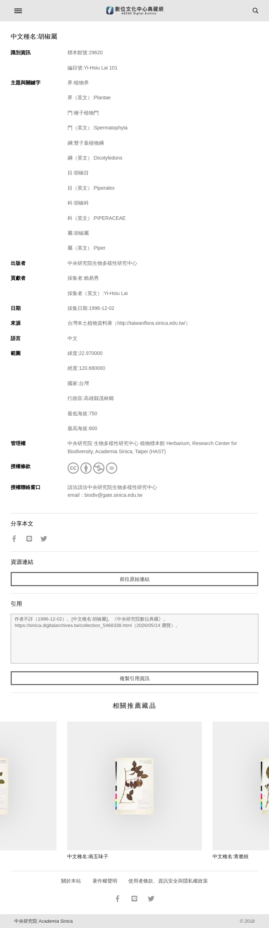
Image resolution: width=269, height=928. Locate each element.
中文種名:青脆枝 (230, 856)
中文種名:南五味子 (87, 856)
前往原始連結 (135, 579)
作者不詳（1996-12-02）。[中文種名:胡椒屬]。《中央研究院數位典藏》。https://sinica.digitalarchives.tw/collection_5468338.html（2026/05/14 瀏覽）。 (134, 638)
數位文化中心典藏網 (134, 10)
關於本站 (71, 881)
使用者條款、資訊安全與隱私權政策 (168, 881)
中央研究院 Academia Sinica (43, 921)
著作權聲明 (104, 881)
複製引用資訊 (135, 678)
